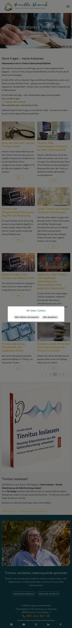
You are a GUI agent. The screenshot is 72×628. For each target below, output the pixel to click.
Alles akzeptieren (50, 317)
